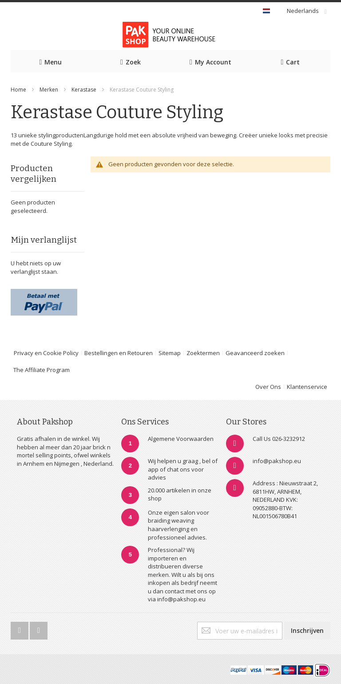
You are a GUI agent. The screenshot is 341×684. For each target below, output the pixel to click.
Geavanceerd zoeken (255, 353)
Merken (49, 89)
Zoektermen (203, 353)
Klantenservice (307, 387)
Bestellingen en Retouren (118, 353)
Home (18, 89)
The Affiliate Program (41, 370)
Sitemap (170, 353)
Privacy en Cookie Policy (46, 353)
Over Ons (268, 387)
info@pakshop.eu (277, 461)
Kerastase (84, 89)
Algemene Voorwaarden (181, 439)
